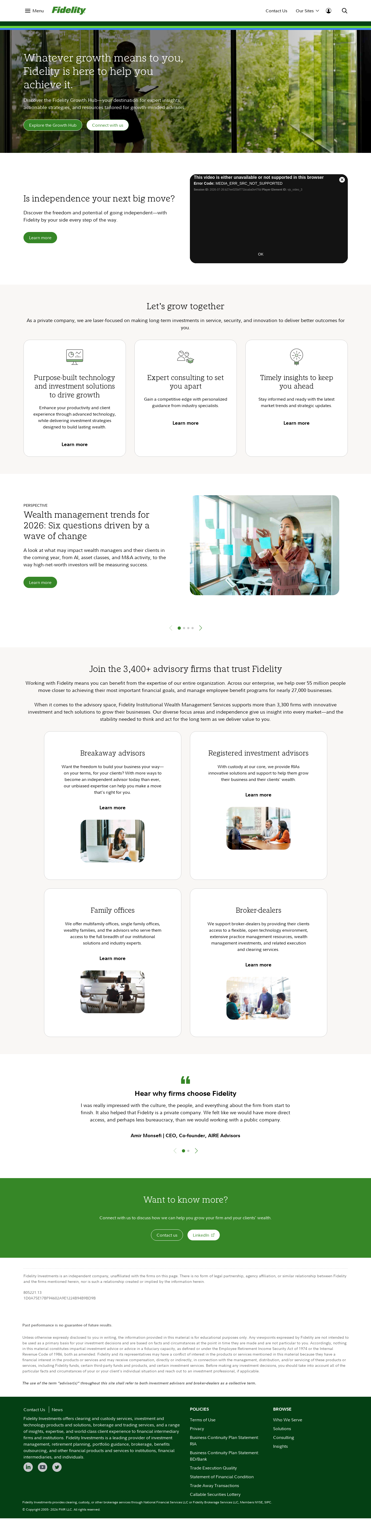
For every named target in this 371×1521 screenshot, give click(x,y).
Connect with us (107, 126)
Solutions (282, 1431)
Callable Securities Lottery (215, 1497)
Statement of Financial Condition (222, 1479)
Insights (280, 1449)
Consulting (283, 1440)
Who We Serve (287, 1422)
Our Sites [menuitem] (307, 10)
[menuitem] (34, 11)
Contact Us (276, 11)
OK (261, 257)
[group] (185, 563)
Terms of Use (203, 1422)
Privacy (197, 1431)
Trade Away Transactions (214, 1488)
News (57, 1412)
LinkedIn (203, 1238)
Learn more (40, 240)
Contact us (167, 1238)
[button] (200, 631)
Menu (38, 11)
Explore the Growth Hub (53, 126)
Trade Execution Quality (213, 1470)
